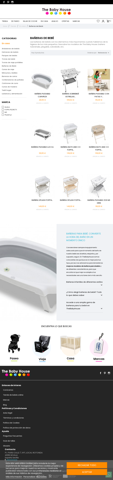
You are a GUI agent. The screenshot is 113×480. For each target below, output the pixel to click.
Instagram (12, 2)
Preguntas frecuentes (12, 436)
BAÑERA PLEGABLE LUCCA (42, 147)
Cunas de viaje (8, 69)
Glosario (6, 446)
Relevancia (104, 52)
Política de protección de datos (16, 428)
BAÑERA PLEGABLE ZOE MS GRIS (99, 201)
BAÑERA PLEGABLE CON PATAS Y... (99, 95)
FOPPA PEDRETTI (11, 109)
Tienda (5, 21)
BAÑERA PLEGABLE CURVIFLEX (42, 95)
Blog (5, 405)
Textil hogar (6, 90)
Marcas (76, 21)
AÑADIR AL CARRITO (42, 103)
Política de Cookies (11, 423)
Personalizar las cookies (35, 476)
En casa (44, 21)
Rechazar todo (87, 465)
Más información (14, 476)
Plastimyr (8, 115)
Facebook (3, 2)
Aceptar (87, 472)
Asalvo (55, 21)
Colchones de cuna (10, 83)
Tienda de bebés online (13, 395)
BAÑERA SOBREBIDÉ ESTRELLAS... (70, 95)
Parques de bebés (9, 55)
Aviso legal (7, 413)
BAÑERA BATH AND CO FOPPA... (70, 148)
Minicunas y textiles (9, 73)
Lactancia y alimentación (12, 94)
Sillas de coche (30, 21)
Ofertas (65, 21)
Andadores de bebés (10, 48)
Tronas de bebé (8, 59)
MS (6, 112)
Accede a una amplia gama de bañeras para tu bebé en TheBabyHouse (84, 305)
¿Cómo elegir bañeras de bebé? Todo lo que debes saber (84, 294)
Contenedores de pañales (13, 80)
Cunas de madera (9, 87)
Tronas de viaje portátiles (12, 62)
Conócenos (8, 390)
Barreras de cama (9, 76)
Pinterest (8, 2)
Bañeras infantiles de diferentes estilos (84, 283)
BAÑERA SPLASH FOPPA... (42, 200)
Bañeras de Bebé (9, 66)
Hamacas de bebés (10, 52)
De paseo (15, 21)
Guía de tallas (9, 441)
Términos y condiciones (13, 418)
